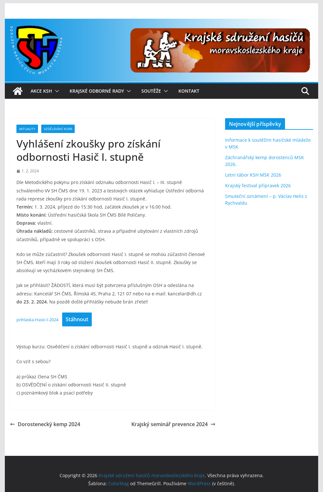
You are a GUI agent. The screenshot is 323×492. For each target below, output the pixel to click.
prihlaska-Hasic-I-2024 (37, 320)
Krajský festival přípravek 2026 (258, 185)
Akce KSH (41, 91)
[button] (55, 91)
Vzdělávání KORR (58, 129)
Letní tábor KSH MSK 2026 (253, 175)
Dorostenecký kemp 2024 (45, 424)
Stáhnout (77, 319)
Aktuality (27, 129)
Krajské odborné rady (97, 91)
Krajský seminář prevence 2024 (173, 424)
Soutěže (151, 91)
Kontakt (188, 91)
